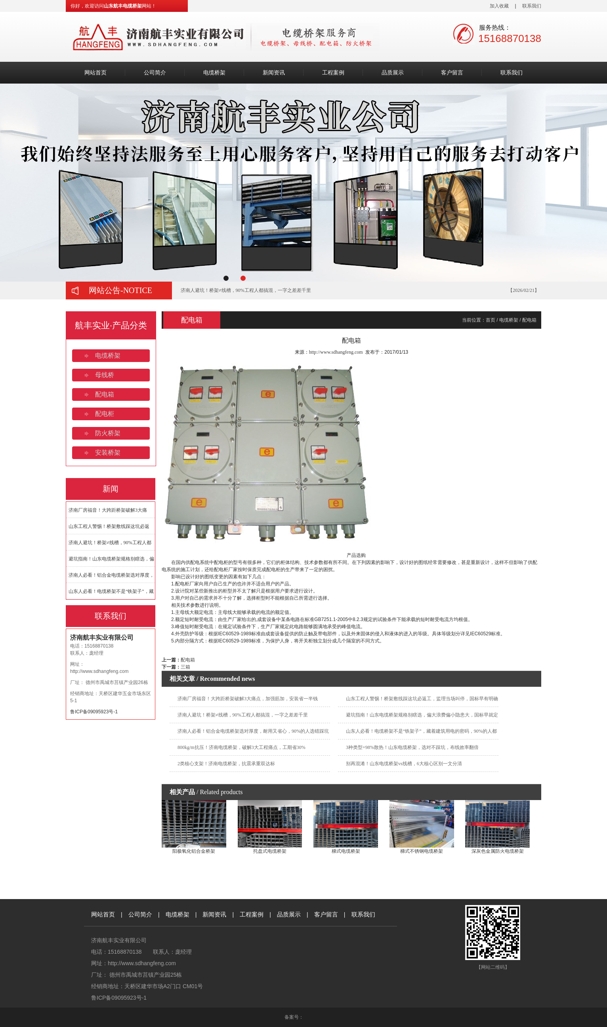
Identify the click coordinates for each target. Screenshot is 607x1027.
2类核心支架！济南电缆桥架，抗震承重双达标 (226, 763)
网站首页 (95, 73)
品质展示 (393, 73)
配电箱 (104, 394)
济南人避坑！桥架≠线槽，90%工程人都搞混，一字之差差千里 (246, 290)
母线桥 (104, 375)
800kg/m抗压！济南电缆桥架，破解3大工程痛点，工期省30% (241, 747)
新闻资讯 (274, 73)
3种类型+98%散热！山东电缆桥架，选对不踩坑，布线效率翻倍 (412, 747)
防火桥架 (107, 433)
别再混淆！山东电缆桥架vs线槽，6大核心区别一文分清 (404, 763)
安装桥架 (107, 452)
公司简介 (155, 73)
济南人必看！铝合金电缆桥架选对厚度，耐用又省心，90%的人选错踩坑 (253, 731)
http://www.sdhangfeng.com (99, 671)
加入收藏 (499, 6)
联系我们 (531, 6)
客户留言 (452, 73)
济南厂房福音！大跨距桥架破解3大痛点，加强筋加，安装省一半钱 (248, 698)
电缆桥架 (214, 73)
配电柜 (104, 413)
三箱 (185, 667)
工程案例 (333, 73)
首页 (490, 320)
